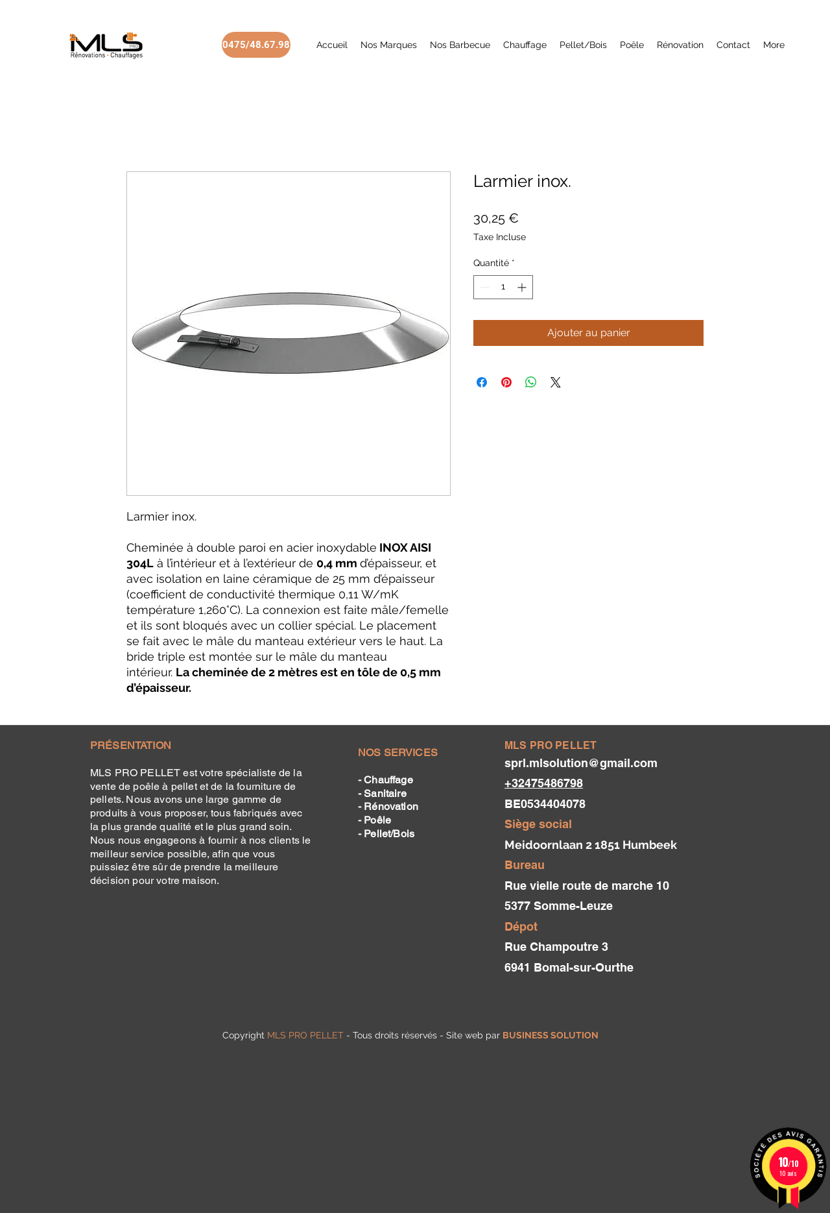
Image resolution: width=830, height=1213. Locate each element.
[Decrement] (483, 287)
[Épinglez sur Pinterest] (506, 382)
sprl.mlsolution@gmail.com (581, 763)
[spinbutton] (503, 287)
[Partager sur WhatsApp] (531, 382)
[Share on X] (555, 382)
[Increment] (523, 287)
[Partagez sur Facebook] (482, 382)
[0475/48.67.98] (256, 45)
